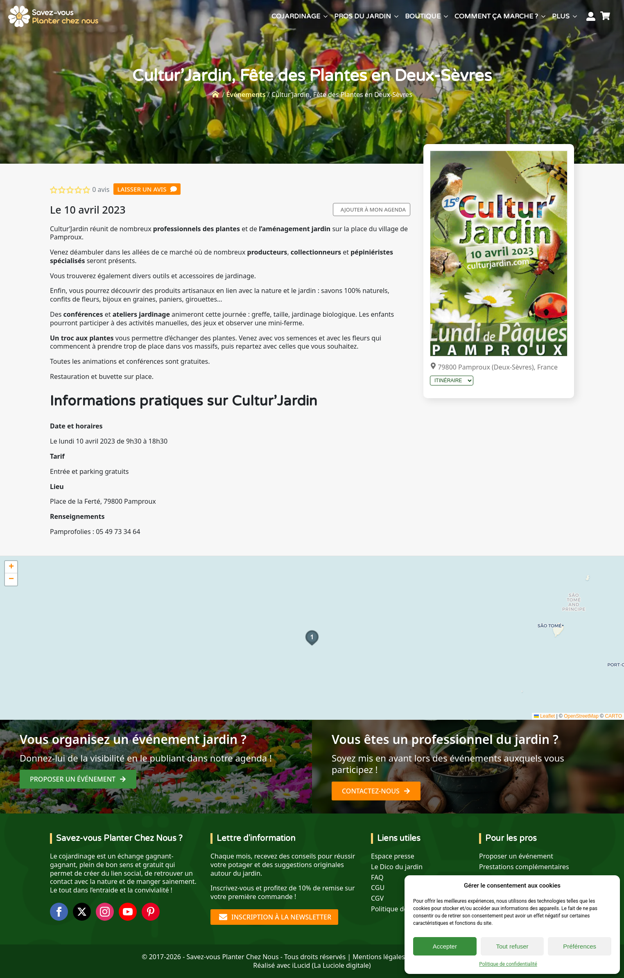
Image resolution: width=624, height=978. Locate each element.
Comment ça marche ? (496, 16)
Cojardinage (295, 16)
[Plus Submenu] (575, 16)
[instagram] (105, 912)
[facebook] (59, 912)
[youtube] (128, 912)
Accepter (445, 946)
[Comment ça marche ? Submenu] (543, 16)
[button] (312, 638)
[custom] (151, 912)
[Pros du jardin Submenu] (396, 16)
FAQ (377, 877)
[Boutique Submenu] (446, 16)
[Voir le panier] (606, 16)
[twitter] (82, 912)
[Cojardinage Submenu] (325, 16)
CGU (377, 887)
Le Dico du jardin (397, 867)
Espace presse (392, 856)
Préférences (579, 946)
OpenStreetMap (581, 716)
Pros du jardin (362, 16)
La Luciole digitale (341, 965)
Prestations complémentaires (524, 867)
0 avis (100, 189)
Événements (246, 94)
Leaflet (544, 716)
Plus (561, 16)
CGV (377, 898)
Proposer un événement (516, 856)
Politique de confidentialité (508, 964)
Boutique (423, 16)
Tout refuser (512, 946)
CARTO (613, 716)
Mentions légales (379, 956)
